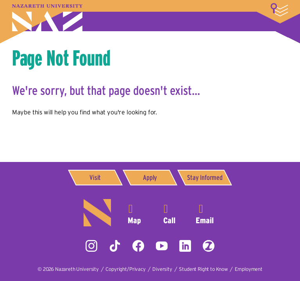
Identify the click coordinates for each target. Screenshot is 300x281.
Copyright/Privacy (125, 269)
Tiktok (115, 246)
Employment (248, 269)
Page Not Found (61, 58)
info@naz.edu (204, 212)
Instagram (91, 246)
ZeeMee (208, 246)
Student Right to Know (203, 269)
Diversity (162, 269)
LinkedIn (185, 246)
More (279, 9)
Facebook (138, 246)
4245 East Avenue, (134, 212)
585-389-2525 (169, 212)
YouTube (162, 246)
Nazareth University (47, 17)
